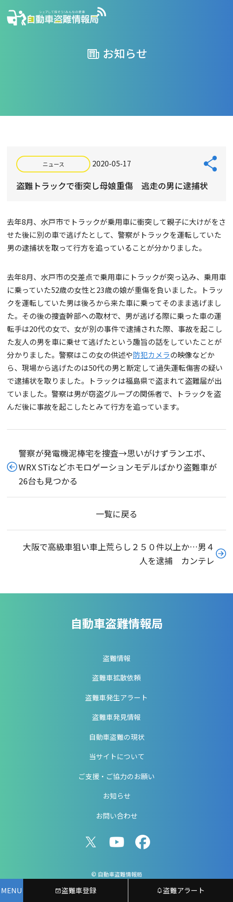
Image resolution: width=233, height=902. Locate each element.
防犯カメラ (151, 354)
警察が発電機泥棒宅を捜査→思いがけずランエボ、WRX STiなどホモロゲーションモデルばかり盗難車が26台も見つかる (118, 467)
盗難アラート (180, 890)
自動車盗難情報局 (116, 623)
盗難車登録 (75, 890)
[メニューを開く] (11, 890)
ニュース (53, 164)
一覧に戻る (117, 514)
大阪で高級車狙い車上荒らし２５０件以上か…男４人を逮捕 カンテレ (118, 553)
